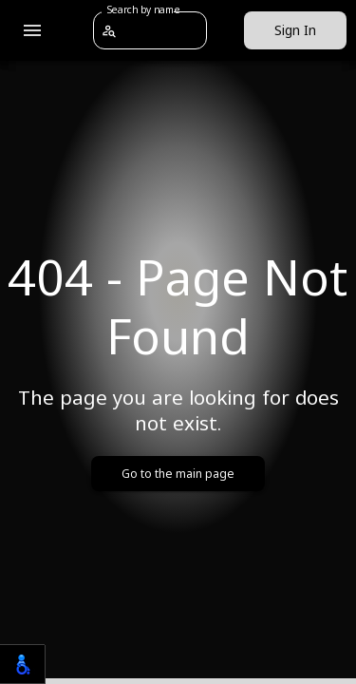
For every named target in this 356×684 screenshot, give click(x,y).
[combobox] (161, 30)
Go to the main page (178, 473)
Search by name (143, 9)
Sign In (295, 30)
